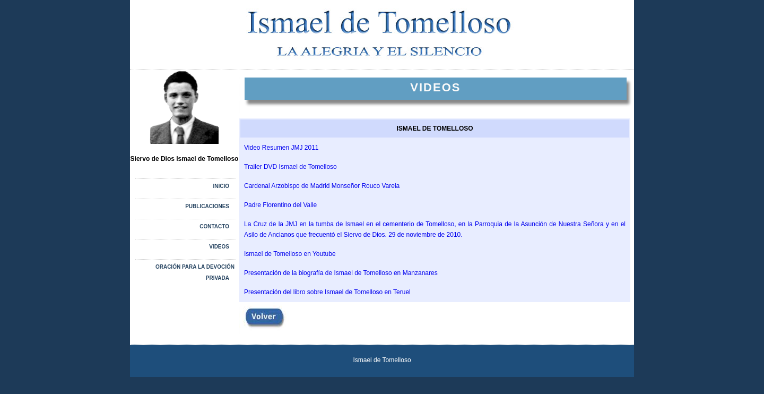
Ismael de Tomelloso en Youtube (290, 254)
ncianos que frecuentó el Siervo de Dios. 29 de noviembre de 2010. (367, 234)
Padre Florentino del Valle (280, 205)
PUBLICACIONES (207, 206)
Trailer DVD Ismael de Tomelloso (290, 166)
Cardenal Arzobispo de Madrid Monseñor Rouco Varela (322, 186)
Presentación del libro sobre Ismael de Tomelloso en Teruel (327, 292)
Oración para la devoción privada (195, 272)
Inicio (221, 186)
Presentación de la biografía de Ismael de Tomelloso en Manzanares (341, 273)
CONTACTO (214, 226)
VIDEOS (219, 247)
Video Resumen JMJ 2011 (281, 147)
